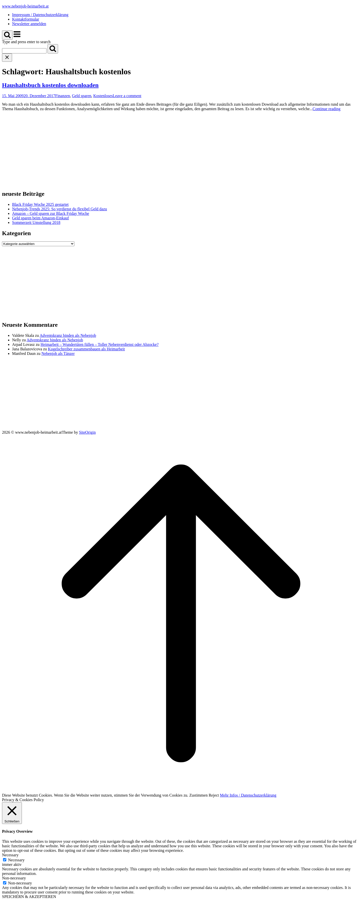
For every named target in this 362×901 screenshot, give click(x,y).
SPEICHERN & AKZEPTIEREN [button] (29, 896)
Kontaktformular (25, 19)
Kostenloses (103, 96)
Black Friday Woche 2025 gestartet (40, 204)
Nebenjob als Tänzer (58, 353)
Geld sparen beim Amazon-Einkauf (40, 218)
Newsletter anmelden (29, 24)
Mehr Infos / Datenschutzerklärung (248, 795)
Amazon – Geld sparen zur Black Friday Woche (50, 213)
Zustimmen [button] (198, 795)
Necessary (16, 860)
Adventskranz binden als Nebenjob (68, 335)
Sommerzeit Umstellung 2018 (36, 222)
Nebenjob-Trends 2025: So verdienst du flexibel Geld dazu (59, 209)
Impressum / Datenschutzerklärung (40, 15)
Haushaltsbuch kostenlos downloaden (50, 85)
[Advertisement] (153, 150)
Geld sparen (81, 96)
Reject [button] (214, 795)
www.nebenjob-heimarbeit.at (25, 6)
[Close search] (7, 57)
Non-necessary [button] (14, 878)
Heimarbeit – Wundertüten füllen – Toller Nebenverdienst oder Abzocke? (99, 344)
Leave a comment (127, 96)
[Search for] (24, 50)
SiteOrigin (87, 432)
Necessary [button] (10, 855)
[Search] (53, 48)
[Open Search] (7, 35)
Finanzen (62, 96)
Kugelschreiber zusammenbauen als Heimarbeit (86, 349)
